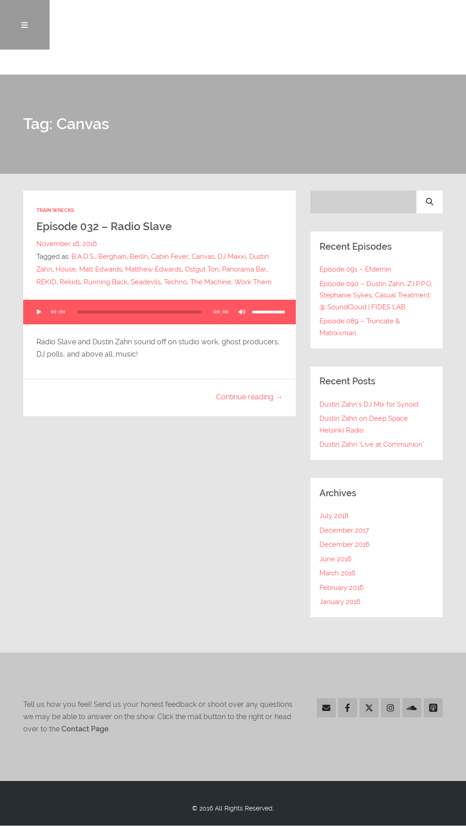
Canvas (202, 257)
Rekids (70, 282)
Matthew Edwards (153, 270)
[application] (159, 312)
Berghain (112, 257)
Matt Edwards (100, 270)
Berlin (139, 257)
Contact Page (85, 729)
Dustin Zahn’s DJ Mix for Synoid (368, 405)
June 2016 (335, 559)
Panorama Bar (244, 270)
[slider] (139, 312)
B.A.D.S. (83, 257)
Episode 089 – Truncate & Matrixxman (359, 327)
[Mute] (242, 312)
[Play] (38, 312)
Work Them (252, 282)
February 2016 (341, 588)
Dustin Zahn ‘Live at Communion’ (371, 445)
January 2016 (339, 602)
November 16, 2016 (66, 244)
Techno (175, 282)
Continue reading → (249, 397)
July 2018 (334, 516)
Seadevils (146, 282)
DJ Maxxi (231, 257)
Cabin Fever (169, 257)
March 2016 (337, 573)
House (66, 270)
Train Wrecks (55, 211)
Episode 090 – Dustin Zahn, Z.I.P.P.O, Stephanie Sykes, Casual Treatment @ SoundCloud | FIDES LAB (375, 296)
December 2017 (344, 531)
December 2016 (344, 545)
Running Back (105, 282)
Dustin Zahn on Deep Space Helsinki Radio (363, 425)
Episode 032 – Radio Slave (107, 226)
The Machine (210, 282)
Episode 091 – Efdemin (355, 270)
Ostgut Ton (202, 270)
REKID (46, 282)
